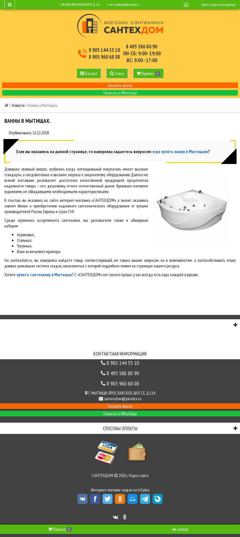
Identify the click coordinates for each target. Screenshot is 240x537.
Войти (205, 4)
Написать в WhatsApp (120, 93)
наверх (180, 529)
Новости (18, 105)
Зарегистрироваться (223, 4)
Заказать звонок (120, 85)
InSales (143, 490)
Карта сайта (138, 475)
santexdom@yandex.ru (127, 4)
